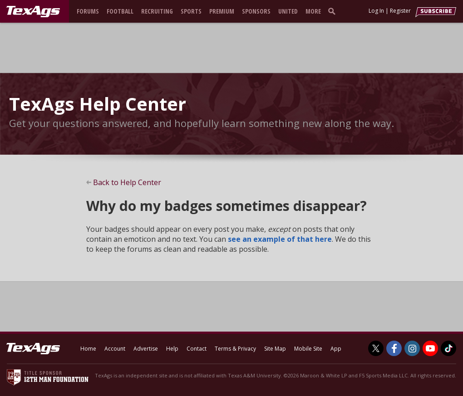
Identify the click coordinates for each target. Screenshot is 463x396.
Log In (376, 11)
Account (114, 348)
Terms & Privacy (235, 348)
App (335, 348)
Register (400, 11)
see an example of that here (280, 239)
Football (120, 11)
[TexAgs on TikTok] (448, 348)
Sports (191, 11)
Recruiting (157, 11)
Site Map (275, 348)
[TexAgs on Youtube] (430, 348)
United (288, 11)
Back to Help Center (127, 182)
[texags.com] (33, 12)
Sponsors (256, 11)
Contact (197, 348)
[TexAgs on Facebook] (394, 348)
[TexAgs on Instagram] (412, 348)
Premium (221, 11)
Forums (88, 11)
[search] (333, 10)
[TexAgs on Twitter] (376, 348)
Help (172, 348)
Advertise (145, 348)
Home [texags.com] (88, 348)
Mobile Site (308, 348)
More (313, 11)
